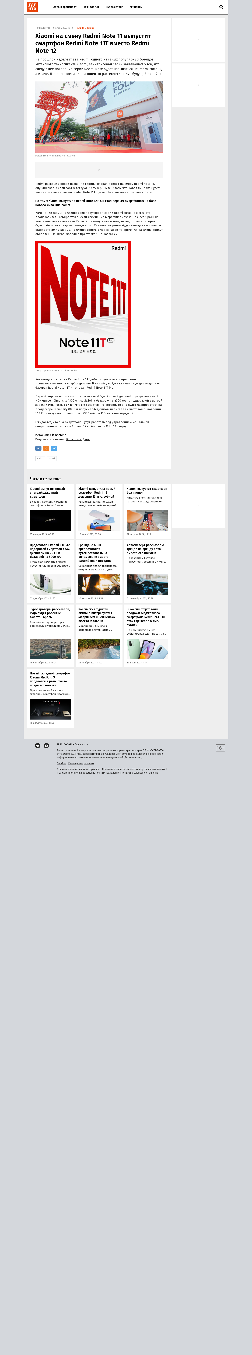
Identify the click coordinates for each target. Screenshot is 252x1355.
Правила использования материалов (78, 769)
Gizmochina (58, 435)
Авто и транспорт (64, 7)
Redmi (40, 458)
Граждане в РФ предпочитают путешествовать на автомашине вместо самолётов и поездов (94, 553)
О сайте (61, 763)
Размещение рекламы (81, 763)
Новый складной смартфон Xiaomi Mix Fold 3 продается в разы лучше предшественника (50, 679)
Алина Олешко (85, 27)
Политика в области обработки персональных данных (133, 769)
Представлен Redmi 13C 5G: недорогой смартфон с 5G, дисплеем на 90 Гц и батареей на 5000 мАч (50, 551)
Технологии (91, 7)
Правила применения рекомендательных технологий (88, 772)
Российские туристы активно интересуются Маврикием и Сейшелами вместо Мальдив (96, 615)
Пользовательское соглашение (139, 772)
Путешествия (114, 7)
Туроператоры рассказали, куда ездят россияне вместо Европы (50, 613)
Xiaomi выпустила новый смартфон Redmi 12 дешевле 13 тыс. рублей (96, 493)
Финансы (136, 7)
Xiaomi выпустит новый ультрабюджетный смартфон (47, 493)
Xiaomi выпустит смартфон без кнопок (147, 491)
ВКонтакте (73, 439)
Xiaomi (52, 458)
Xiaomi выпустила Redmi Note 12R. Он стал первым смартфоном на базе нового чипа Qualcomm (95, 203)
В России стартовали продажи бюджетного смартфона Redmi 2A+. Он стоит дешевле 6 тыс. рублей (146, 617)
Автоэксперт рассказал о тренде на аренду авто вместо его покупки (145, 549)
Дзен (86, 439)
